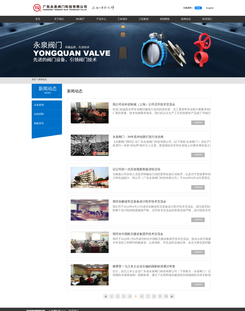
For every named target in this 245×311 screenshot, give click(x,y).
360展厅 (80, 19)
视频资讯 (39, 123)
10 (166, 296)
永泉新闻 (39, 104)
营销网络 (165, 19)
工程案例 (144, 19)
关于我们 (59, 19)
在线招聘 (39, 114)
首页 (37, 19)
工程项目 (122, 19)
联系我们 (207, 19)
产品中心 (101, 19)
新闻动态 (186, 19)
